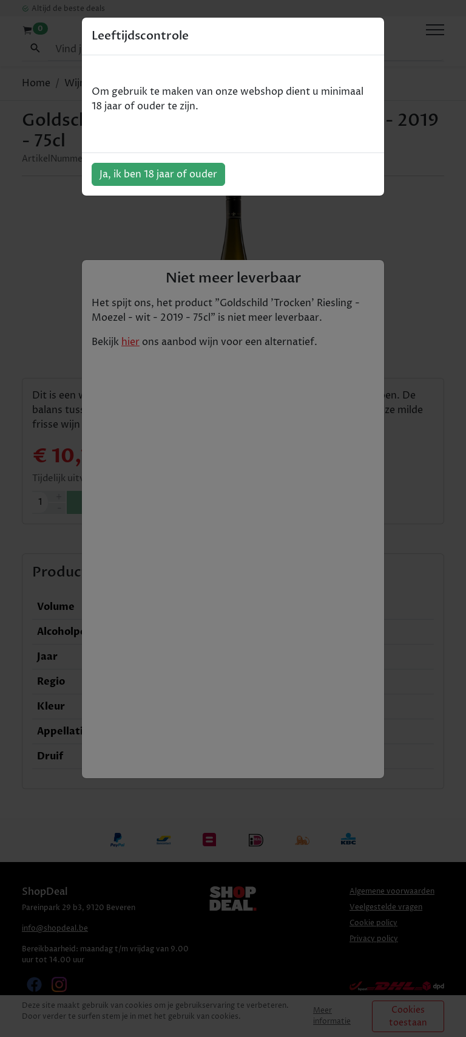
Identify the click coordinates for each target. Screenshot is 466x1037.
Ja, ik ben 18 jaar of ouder (158, 174)
